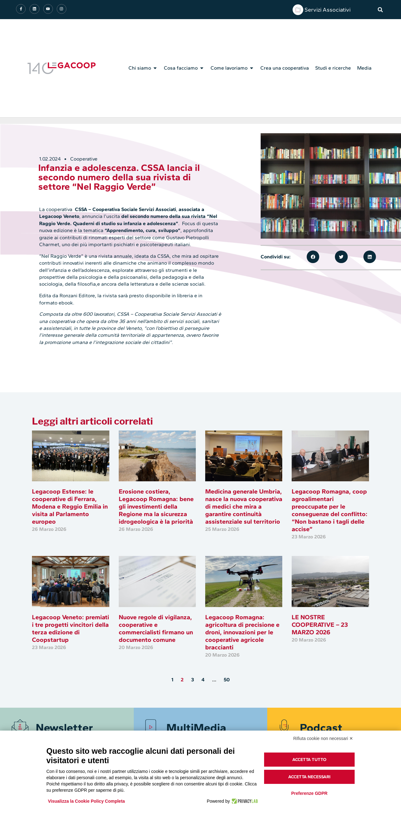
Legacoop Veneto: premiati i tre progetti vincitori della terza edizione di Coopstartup (70, 628)
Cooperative (83, 159)
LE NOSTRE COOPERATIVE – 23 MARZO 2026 (320, 624)
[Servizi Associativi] (298, 9)
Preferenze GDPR (309, 793)
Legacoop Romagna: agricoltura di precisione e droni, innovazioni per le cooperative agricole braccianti (242, 632)
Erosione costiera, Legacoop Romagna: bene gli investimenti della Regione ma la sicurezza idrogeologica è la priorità (156, 506)
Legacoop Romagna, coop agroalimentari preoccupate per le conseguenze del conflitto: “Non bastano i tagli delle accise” (329, 510)
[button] (380, 9)
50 (227, 680)
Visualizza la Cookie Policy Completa (86, 801)
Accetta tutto (309, 759)
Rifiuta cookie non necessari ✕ (323, 738)
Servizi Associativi (328, 9)
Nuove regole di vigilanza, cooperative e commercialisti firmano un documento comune (156, 628)
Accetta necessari (309, 776)
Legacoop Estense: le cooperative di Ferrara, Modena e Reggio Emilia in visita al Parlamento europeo (70, 506)
